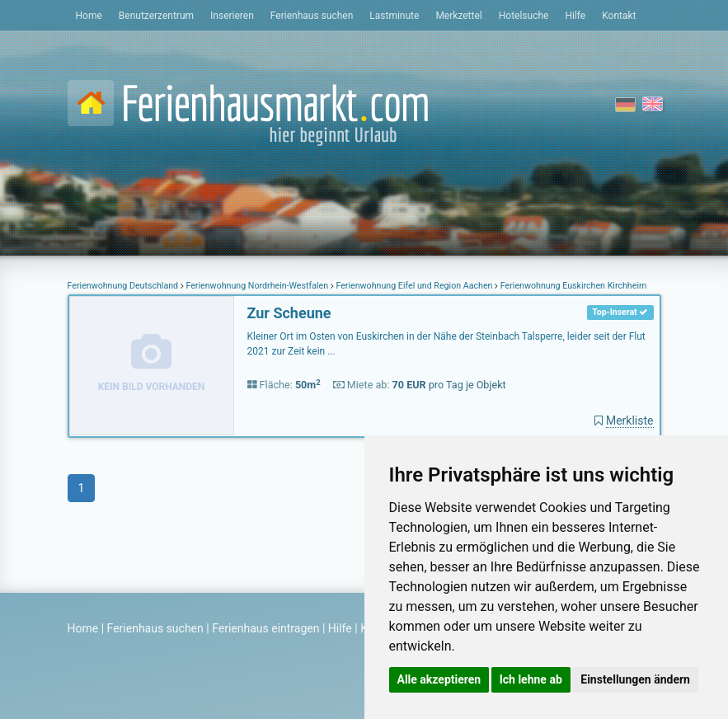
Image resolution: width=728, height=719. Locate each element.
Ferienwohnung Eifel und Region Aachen (414, 285)
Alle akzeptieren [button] (439, 679)
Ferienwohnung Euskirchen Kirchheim (572, 285)
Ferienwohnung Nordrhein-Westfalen (257, 285)
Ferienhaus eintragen (265, 628)
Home (89, 15)
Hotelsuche (524, 15)
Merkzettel (458, 15)
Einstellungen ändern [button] (635, 679)
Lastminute (394, 15)
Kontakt (619, 15)
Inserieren (232, 15)
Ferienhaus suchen (311, 15)
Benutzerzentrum (156, 15)
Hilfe (575, 15)
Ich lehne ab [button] (531, 679)
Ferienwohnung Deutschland (124, 285)
